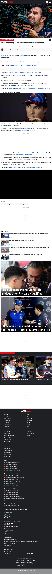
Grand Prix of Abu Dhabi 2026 (11, 505)
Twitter (27, 560)
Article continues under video (26, 68)
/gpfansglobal (8, 512)
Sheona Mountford (8, 49)
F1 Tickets (18, 565)
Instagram (32, 560)
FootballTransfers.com (9, 551)
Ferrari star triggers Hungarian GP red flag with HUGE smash (24, 72)
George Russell (7, 437)
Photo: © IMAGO (4, 37)
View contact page (7, 545)
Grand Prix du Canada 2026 (11, 473)
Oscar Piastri (7, 422)
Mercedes (29, 430)
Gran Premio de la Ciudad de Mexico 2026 (14, 498)
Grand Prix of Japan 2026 (11, 466)
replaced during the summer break (37, 152)
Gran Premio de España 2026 (11, 490)
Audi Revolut (29, 420)
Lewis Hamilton (7, 416)
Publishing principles (27, 562)
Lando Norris (7, 420)
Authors (18, 558)
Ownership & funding (29, 563)
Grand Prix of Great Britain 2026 (12, 481)
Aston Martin (30, 418)
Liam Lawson (7, 446)
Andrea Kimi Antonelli (9, 435)
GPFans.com (7, 553)
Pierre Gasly (6, 426)
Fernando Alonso (8, 443)
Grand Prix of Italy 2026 (10, 488)
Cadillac (28, 422)
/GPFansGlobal (8, 517)
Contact (33, 558)
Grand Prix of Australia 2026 (11, 462)
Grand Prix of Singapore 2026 (11, 494)
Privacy (23, 565)
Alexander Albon (7, 431)
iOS (21, 562)
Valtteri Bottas (7, 454)
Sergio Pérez (7, 456)
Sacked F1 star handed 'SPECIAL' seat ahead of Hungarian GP (25, 167)
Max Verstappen (7, 430)
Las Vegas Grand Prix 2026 (11, 502)
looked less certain (24, 128)
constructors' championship (24, 154)
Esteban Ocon (7, 441)
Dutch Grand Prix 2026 (10, 487)
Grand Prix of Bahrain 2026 (11, 468)
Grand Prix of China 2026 (10, 464)
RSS (30, 558)
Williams (28, 435)
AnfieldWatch (30, 553)
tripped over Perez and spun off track (14, 62)
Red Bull (31, 62)
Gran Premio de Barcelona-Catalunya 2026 (14, 477)
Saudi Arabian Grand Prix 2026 (12, 470)
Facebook (23, 560)
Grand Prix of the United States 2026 (13, 496)
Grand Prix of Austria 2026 (11, 479)
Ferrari (28, 424)
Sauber (10, 75)
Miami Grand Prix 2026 (10, 472)
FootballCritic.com (31, 551)
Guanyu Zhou (23, 55)
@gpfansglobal (8, 514)
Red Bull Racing (30, 433)
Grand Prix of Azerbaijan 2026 (11, 492)
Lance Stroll (6, 445)
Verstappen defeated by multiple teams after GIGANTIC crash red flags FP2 (29, 88)
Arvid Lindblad (7, 448)
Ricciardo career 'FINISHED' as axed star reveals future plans (26, 65)
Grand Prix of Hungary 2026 (11, 485)
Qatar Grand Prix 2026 (10, 503)
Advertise (18, 560)
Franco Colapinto (8, 424)
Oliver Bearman (7, 439)
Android (17, 562)
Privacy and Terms (24, 558)
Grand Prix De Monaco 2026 (11, 475)
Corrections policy (20, 563)
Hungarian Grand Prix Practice (7, 39)
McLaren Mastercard (31, 428)
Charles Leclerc (7, 418)
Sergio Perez (4, 55)
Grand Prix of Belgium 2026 (11, 483)
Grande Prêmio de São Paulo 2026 (12, 500)
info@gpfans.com (8, 537)
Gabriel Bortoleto (8, 450)
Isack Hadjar (7, 428)
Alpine (28, 416)
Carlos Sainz (7, 433)
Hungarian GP (24, 204)
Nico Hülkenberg (7, 452)
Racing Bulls (29, 431)
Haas (28, 426)
